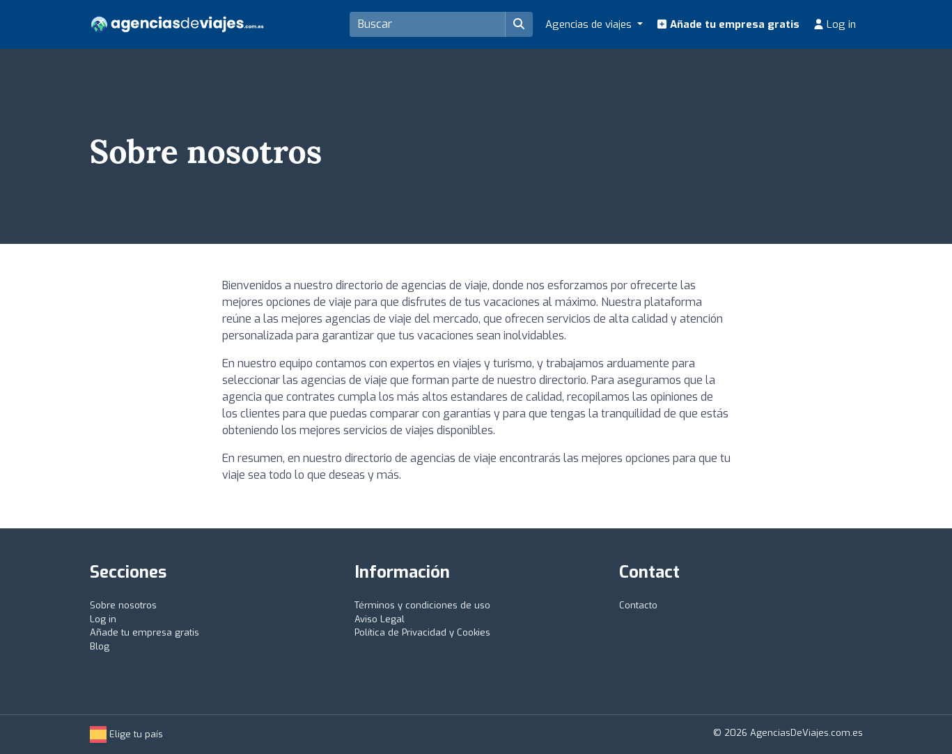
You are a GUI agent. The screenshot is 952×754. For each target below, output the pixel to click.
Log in (834, 24)
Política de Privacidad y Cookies (422, 632)
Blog (99, 646)
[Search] (428, 24)
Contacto (638, 605)
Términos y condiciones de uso (422, 605)
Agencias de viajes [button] (589, 24)
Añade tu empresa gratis (728, 24)
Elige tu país (126, 734)
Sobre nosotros (123, 605)
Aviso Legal (379, 619)
